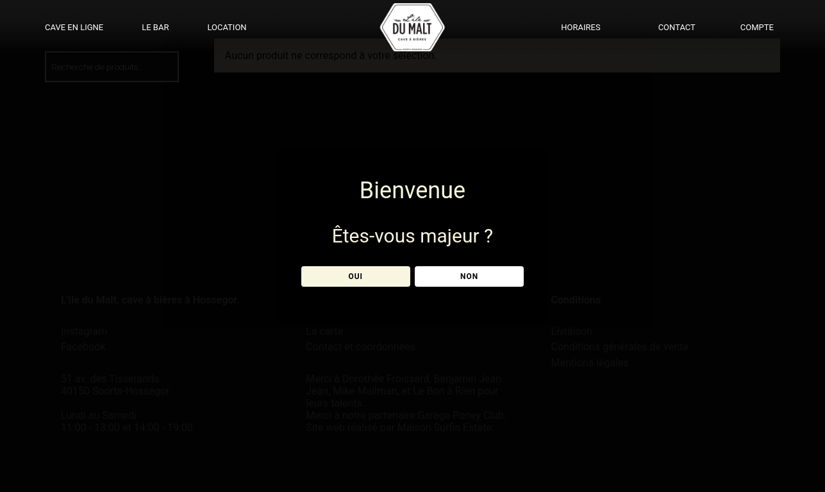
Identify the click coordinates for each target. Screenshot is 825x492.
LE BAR (155, 27)
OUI (355, 276)
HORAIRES (580, 27)
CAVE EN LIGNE (74, 27)
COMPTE (757, 27)
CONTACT (677, 27)
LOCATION (226, 27)
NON (469, 276)
